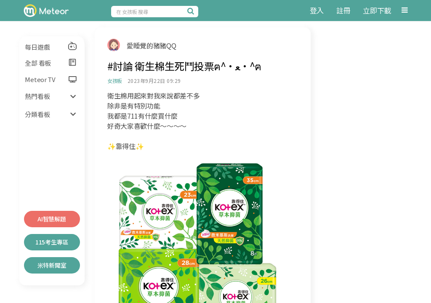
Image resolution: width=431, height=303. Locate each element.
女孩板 (114, 80)
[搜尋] (192, 10)
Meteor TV (50, 79)
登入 (317, 10)
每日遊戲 (51, 46)
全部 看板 (51, 63)
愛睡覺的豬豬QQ (151, 45)
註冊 (343, 10)
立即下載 (377, 10)
